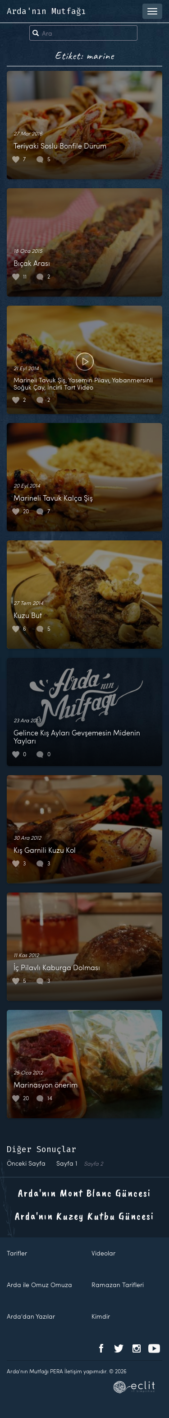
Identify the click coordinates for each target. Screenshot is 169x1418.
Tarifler (17, 1253)
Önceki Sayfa (26, 1163)
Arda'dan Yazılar (31, 1316)
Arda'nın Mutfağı (46, 11)
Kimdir (100, 1316)
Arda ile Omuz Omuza (39, 1284)
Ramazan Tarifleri (117, 1284)
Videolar (103, 1253)
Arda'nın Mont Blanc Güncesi (84, 1192)
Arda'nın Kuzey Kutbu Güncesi (84, 1216)
